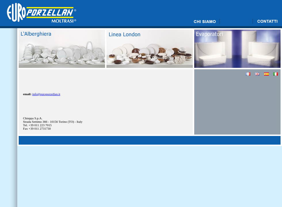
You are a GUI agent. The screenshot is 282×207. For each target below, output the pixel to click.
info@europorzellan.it (46, 94)
